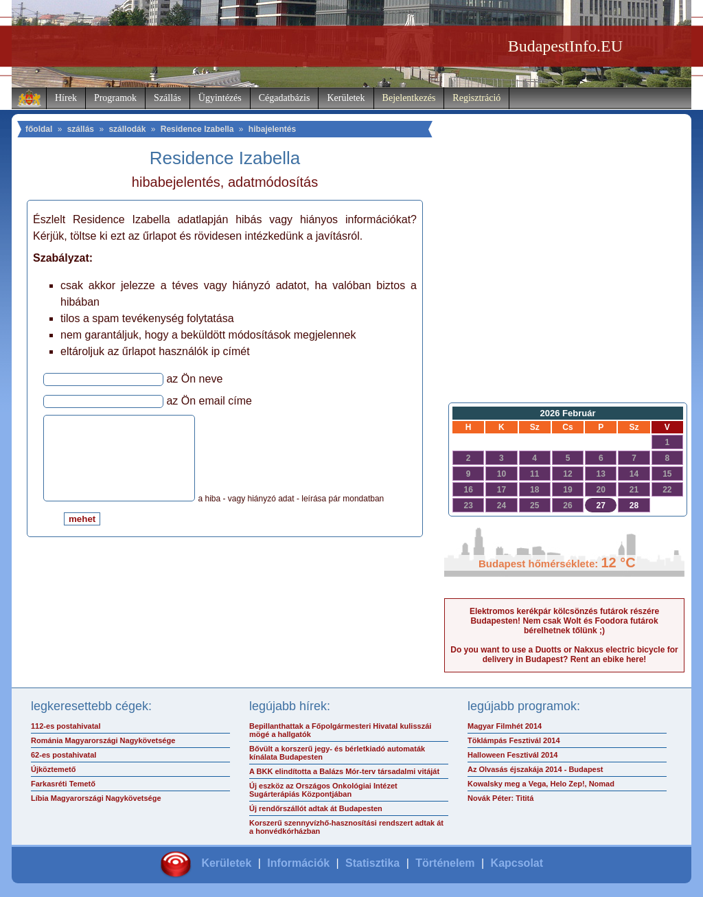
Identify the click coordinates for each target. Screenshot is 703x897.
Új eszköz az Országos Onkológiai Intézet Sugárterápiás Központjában (323, 790)
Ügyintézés (220, 98)
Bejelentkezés (409, 98)
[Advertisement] (564, 286)
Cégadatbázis (284, 98)
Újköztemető (53, 769)
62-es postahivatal (63, 755)
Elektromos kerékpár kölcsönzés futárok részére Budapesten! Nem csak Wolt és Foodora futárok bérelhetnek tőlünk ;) (564, 620)
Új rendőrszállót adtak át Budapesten (315, 808)
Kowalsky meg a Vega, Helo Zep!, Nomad (541, 784)
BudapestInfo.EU (565, 46)
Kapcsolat (517, 863)
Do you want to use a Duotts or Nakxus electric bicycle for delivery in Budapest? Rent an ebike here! (564, 654)
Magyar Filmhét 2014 (505, 726)
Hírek (66, 98)
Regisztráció (476, 98)
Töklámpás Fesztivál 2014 (514, 740)
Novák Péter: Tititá (500, 798)
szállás (80, 129)
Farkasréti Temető (63, 784)
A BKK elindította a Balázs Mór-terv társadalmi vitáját (344, 771)
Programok (115, 98)
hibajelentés (272, 129)
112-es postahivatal (66, 726)
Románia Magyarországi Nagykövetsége (103, 740)
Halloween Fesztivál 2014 (512, 755)
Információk (298, 863)
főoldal (38, 129)
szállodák (127, 129)
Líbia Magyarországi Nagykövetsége (96, 798)
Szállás (167, 98)
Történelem (444, 863)
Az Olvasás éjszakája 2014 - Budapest (535, 769)
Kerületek (346, 98)
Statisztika (372, 863)
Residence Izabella (197, 129)
